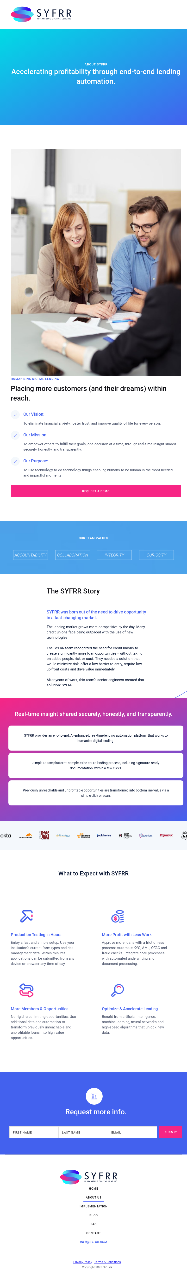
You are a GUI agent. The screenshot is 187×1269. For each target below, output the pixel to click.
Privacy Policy (82, 1262)
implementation (94, 1206)
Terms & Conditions (107, 1262)
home (93, 1188)
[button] (176, 14)
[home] (90, 14)
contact (93, 1233)
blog (93, 1215)
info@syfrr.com (93, 1242)
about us (93, 1197)
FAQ (94, 1224)
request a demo (96, 491)
